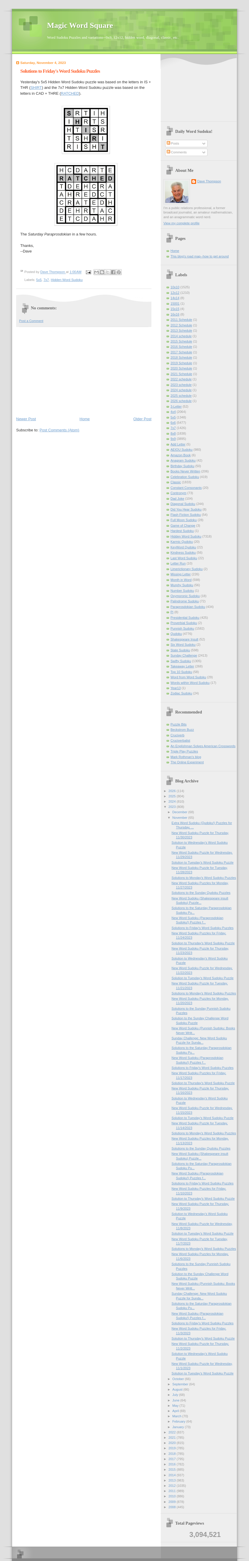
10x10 (175, 287)
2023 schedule (181, 385)
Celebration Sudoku (185, 477)
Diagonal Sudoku (183, 504)
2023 (172, 807)
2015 (172, 1469)
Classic (176, 482)
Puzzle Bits (179, 724)
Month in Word (181, 580)
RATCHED (70, 93)
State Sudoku (180, 650)
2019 (172, 1448)
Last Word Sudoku (184, 558)
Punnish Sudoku (182, 628)
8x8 (173, 433)
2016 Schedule (181, 346)
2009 (172, 1502)
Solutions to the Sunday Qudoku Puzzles (201, 892)
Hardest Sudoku (182, 531)
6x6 (173, 422)
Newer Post (26, 419)
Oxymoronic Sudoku (185, 596)
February (179, 1421)
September (180, 1384)
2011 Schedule (181, 319)
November (180, 817)
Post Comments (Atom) (59, 430)
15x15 (175, 309)
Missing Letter (181, 574)
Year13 (176, 688)
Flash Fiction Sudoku (186, 514)
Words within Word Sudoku (190, 682)
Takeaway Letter (182, 666)
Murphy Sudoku (182, 585)
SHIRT (36, 87)
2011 (172, 1491)
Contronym (178, 493)
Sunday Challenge (184, 655)
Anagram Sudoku (183, 460)
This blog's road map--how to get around (200, 256)
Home (85, 419)
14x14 (175, 298)
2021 (172, 1437)
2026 (172, 791)
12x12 (175, 292)
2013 (172, 1480)
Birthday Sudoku (182, 466)
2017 (172, 1459)
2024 (172, 801)
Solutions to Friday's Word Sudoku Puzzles (203, 928)
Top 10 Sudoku (181, 672)
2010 (172, 1496)
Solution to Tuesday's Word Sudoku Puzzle (203, 862)
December (180, 812)
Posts (173, 143)
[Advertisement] (83, 371)
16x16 (175, 314)
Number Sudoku (182, 590)
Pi (172, 612)
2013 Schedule (181, 330)
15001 (175, 303)
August (177, 1389)
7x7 (46, 280)
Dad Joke (177, 498)
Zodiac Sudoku (181, 693)
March (177, 1416)
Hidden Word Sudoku (67, 280)
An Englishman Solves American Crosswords (203, 746)
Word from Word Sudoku (188, 677)
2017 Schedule (181, 352)
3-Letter (176, 406)
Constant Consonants (186, 487)
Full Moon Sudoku (184, 520)
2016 (172, 1464)
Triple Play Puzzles (184, 751)
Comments (177, 152)
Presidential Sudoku (185, 617)
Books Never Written (185, 471)
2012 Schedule (181, 325)
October (178, 1379)
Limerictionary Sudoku (187, 569)
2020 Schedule (181, 368)
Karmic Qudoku (182, 541)
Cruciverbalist (180, 740)
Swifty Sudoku (181, 661)
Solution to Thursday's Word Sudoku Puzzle (203, 943)
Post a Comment (31, 321)
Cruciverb (177, 735)
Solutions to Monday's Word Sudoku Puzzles (204, 877)
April (176, 1411)
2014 (172, 1475)
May (175, 1405)
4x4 (173, 411)
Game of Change (183, 525)
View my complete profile (181, 223)
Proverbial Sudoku (184, 623)
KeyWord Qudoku (183, 547)
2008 (172, 1507)
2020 (172, 1443)
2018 (172, 1453)
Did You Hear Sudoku (186, 509)
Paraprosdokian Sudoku (188, 607)
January (178, 1427)
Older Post (142, 419)
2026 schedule (181, 401)
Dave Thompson (53, 272)
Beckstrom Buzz (182, 729)
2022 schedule (181, 379)
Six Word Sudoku (183, 644)
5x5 (38, 280)
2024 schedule (181, 390)
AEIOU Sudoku (182, 449)
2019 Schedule (181, 363)
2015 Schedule (181, 341)
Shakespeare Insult (184, 639)
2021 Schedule (181, 374)
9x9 (173, 438)
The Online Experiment (187, 762)
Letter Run (178, 563)
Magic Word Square (80, 25)
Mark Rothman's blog (186, 757)
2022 (172, 1432)
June (176, 1400)
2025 (172, 796)
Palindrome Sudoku (185, 601)
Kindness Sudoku (183, 552)
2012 (172, 1485)
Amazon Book (181, 455)
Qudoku (176, 633)
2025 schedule (181, 395)
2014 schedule (181, 336)
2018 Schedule (181, 357)
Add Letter (178, 444)
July (175, 1394)
